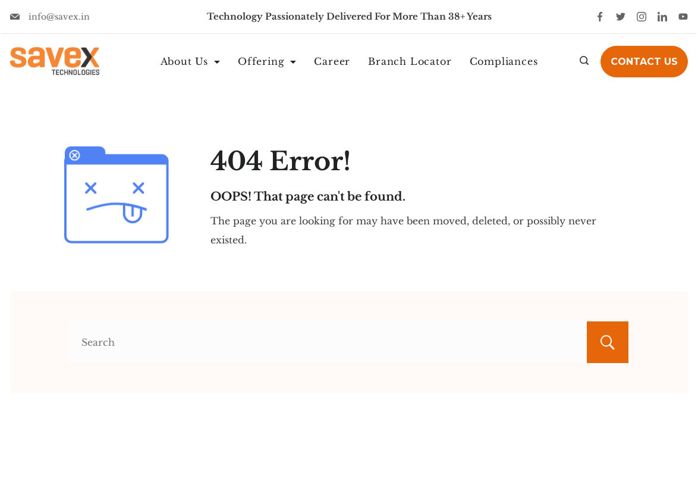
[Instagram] (641, 16)
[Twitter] (620, 16)
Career (332, 61)
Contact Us (644, 61)
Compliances (504, 61)
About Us (190, 61)
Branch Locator (409, 61)
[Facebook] (600, 16)
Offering (267, 61)
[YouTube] (683, 16)
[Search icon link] (584, 61)
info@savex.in (59, 16)
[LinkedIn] (662, 16)
